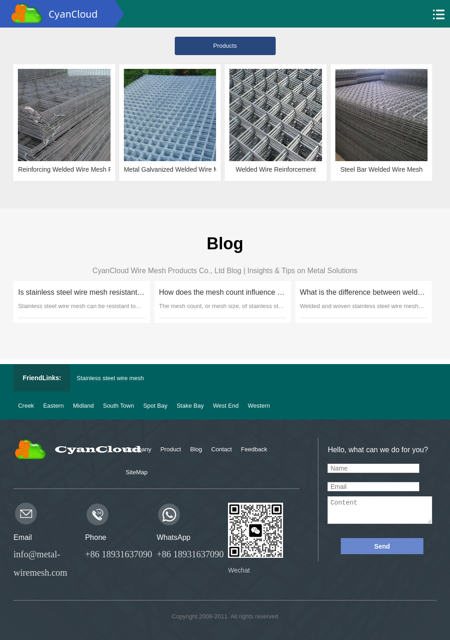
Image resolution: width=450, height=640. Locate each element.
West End (226, 405)
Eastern (53, 405)
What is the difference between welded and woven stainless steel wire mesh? (362, 292)
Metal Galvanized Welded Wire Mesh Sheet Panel (171, 169)
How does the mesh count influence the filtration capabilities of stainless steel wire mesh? (221, 292)
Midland (83, 405)
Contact (221, 449)
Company (138, 449)
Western (259, 405)
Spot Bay (155, 405)
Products (226, 45)
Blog (196, 449)
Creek (26, 405)
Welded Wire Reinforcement (277, 169)
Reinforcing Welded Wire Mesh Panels (66, 169)
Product (171, 449)
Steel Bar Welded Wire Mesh (382, 169)
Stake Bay (190, 405)
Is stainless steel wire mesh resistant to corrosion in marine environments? (80, 292)
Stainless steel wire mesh (110, 378)
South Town (118, 405)
